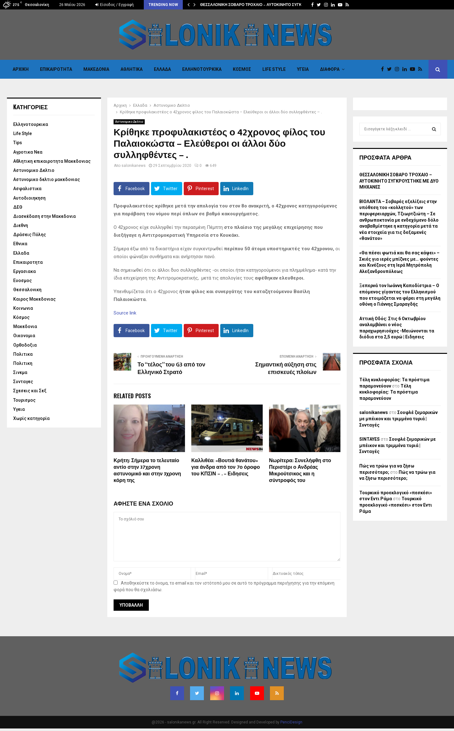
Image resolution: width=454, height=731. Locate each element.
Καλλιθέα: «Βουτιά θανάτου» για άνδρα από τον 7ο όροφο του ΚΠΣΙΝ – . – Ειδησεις (225, 467)
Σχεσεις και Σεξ (30, 390)
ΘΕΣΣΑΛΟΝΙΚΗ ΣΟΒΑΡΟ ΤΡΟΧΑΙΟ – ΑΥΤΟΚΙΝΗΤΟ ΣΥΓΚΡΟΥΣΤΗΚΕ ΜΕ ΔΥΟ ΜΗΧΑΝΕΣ (399, 181)
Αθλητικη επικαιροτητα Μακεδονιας (52, 161)
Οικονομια (24, 335)
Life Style (274, 69)
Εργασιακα (24, 271)
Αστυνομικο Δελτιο (129, 121)
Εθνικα (20, 243)
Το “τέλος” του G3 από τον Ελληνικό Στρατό (171, 368)
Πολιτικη (22, 363)
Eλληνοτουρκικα (201, 69)
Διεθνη (20, 225)
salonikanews (133, 165)
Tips (17, 142)
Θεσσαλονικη (27, 289)
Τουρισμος (24, 400)
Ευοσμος (22, 280)
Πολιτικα (23, 354)
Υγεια (303, 69)
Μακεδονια (96, 69)
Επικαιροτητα (56, 69)
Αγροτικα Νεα (27, 152)
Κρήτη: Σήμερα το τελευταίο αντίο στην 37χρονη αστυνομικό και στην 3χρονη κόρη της (147, 470)
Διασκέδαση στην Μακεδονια (44, 216)
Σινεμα (20, 372)
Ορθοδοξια (25, 345)
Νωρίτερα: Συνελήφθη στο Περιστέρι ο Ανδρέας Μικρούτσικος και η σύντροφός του (300, 470)
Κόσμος (242, 69)
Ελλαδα (162, 69)
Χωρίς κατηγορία (31, 418)
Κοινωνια (23, 308)
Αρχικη (21, 69)
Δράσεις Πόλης (29, 234)
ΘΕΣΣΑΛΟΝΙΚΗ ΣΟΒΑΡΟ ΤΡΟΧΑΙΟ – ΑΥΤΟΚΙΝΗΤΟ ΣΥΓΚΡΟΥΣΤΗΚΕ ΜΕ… (266, 5)
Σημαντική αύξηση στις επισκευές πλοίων (286, 368)
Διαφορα (329, 69)
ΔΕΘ (17, 207)
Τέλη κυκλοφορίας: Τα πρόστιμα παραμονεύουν (388, 392)
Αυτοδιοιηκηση (29, 198)
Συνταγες (23, 381)
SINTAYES (369, 439)
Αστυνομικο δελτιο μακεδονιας (46, 179)
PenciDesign (291, 722)
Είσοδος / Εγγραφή (114, 5)
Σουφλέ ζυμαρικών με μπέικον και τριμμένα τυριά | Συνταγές (398, 418)
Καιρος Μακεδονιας (34, 299)
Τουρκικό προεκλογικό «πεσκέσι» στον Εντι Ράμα (395, 504)
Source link (125, 313)
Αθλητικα (132, 69)
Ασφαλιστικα (27, 188)
